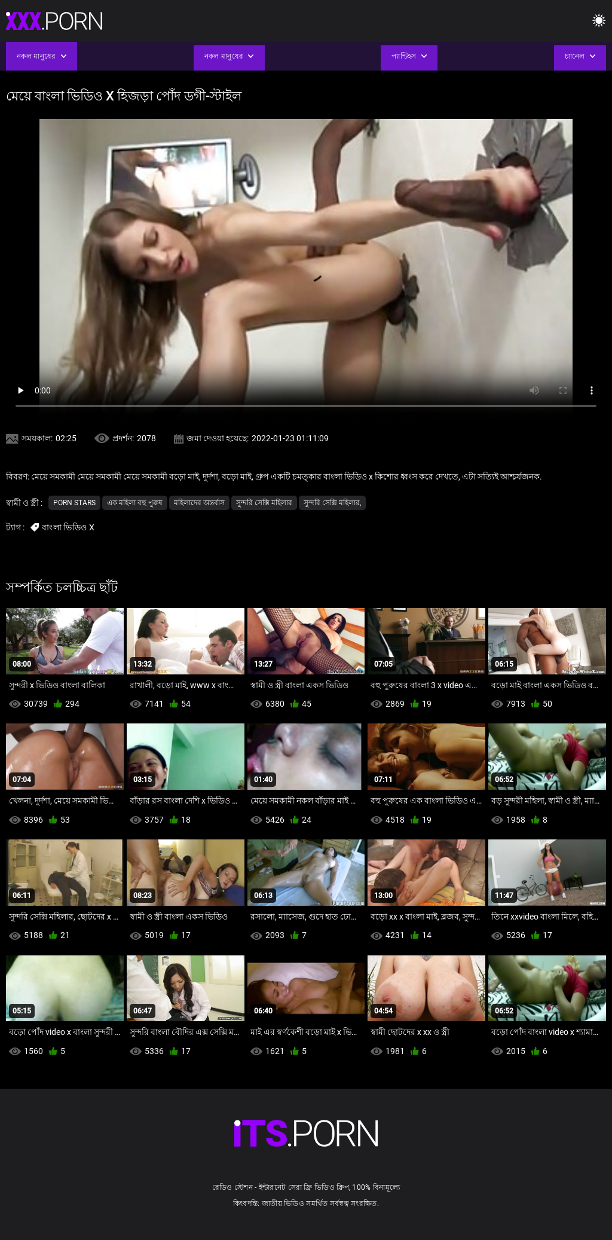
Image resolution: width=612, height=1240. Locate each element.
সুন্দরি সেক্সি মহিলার (264, 503)
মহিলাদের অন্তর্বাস (199, 503)
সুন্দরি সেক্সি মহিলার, (332, 503)
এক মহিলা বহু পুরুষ (135, 503)
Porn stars (74, 503)
